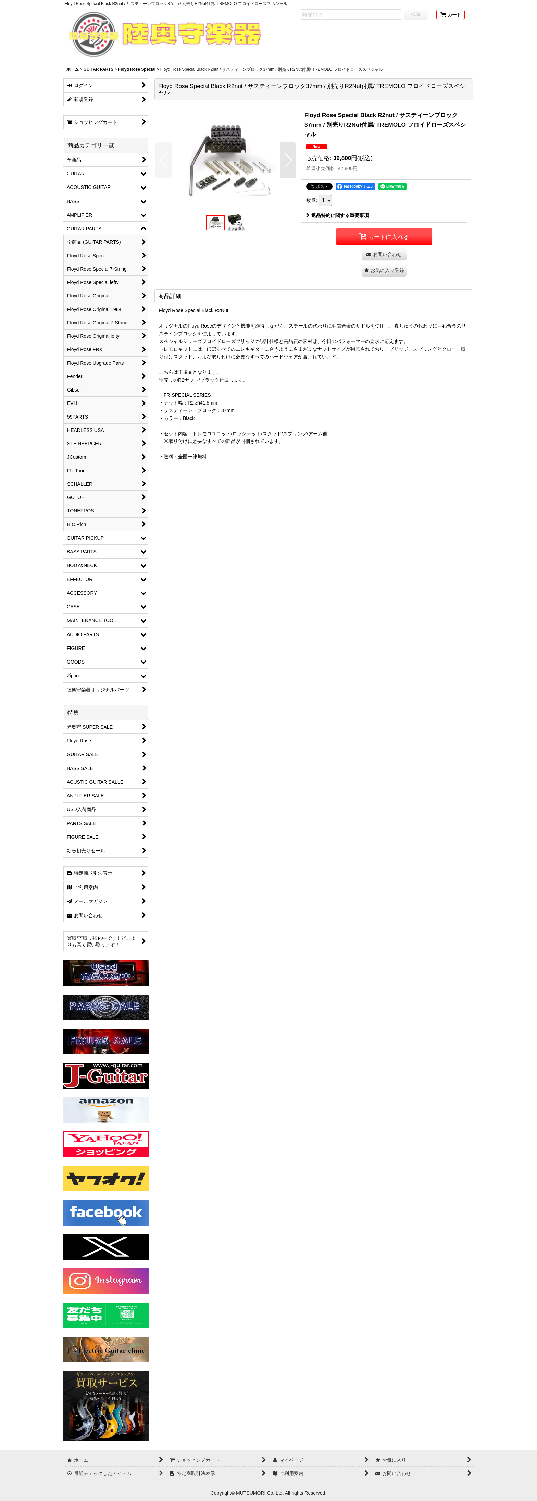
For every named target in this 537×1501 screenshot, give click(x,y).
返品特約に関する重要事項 (337, 215)
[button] (163, 160)
